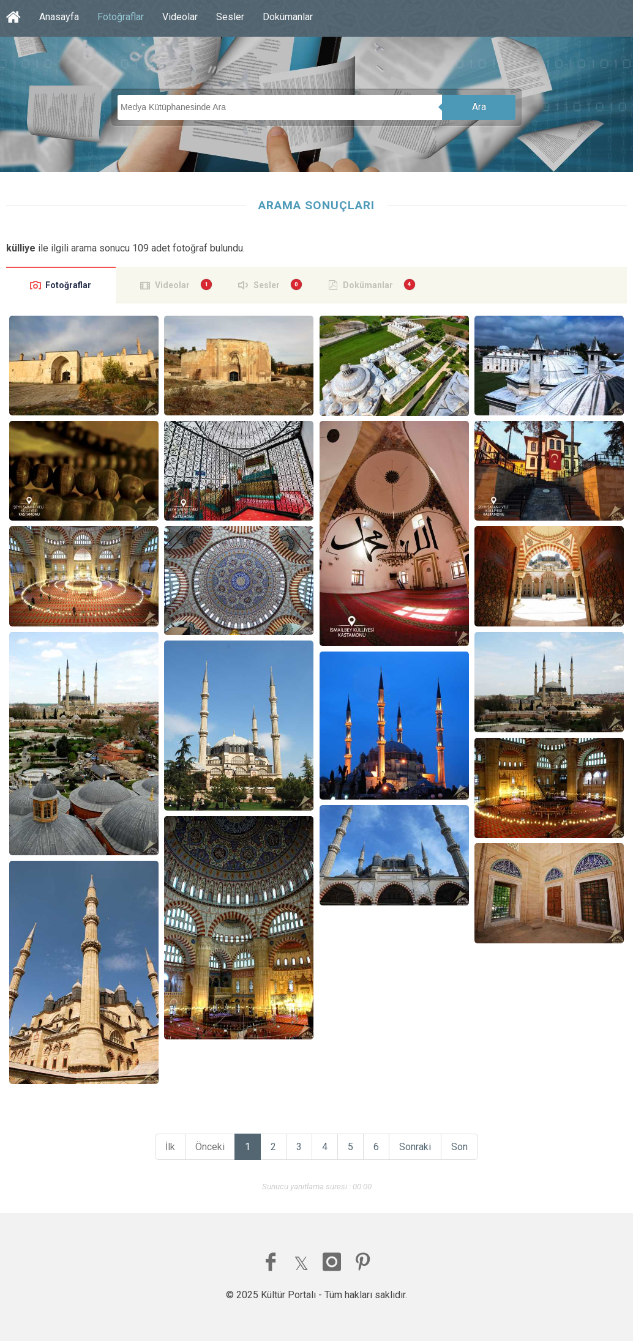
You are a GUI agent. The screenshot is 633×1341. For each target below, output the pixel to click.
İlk (170, 1147)
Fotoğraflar (120, 17)
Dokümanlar (288, 17)
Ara (479, 107)
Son (459, 1147)
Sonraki (415, 1147)
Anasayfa (59, 17)
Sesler (230, 17)
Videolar (180, 17)
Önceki (210, 1147)
